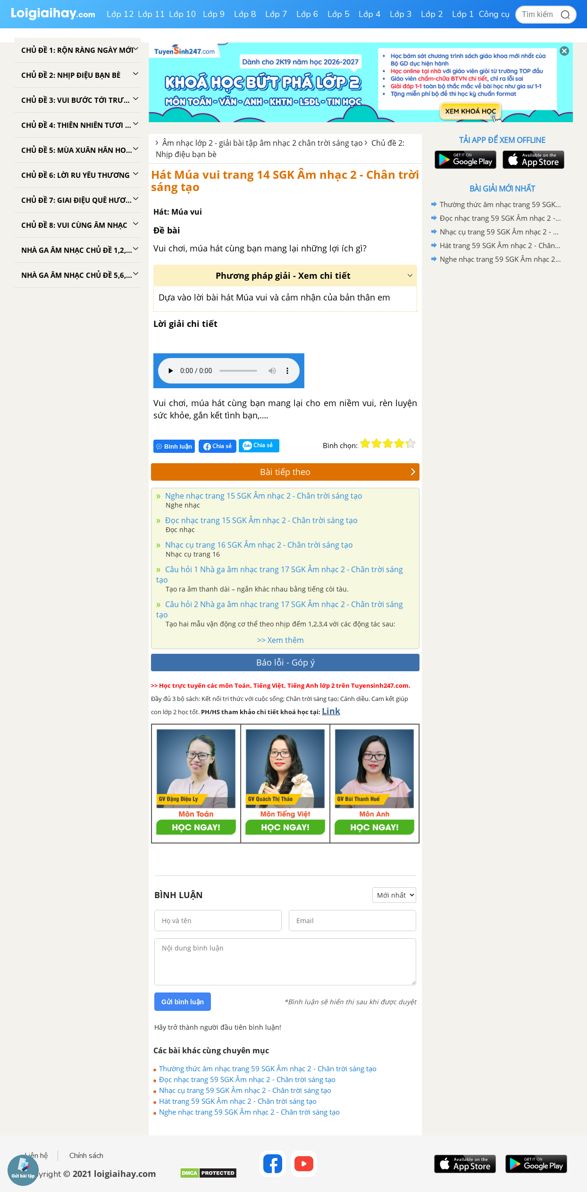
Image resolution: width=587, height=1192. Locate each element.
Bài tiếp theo (338, 471)
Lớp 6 (307, 14)
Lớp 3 (401, 14)
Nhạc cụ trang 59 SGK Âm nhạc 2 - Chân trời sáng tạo (245, 1090)
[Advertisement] (502, 416)
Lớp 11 (151, 14)
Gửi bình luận (182, 1002)
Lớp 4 (370, 14)
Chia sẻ (217, 446)
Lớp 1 (463, 14)
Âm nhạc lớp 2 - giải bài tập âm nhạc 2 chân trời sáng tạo (262, 143)
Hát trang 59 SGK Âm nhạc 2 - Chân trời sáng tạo (238, 1101)
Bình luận (174, 446)
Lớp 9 (214, 14)
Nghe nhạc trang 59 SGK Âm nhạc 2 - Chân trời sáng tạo (249, 1112)
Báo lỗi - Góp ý (285, 662)
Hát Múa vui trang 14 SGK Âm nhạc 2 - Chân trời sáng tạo (285, 180)
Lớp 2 (432, 14)
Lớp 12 (120, 14)
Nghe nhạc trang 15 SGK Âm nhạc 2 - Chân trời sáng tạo (262, 496)
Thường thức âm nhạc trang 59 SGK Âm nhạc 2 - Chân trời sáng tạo (268, 1068)
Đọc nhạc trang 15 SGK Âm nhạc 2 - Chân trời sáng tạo (260, 520)
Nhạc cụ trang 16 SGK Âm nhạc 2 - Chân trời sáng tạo (258, 545)
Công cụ (494, 14)
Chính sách (86, 1155)
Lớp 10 (182, 14)
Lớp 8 (245, 14)
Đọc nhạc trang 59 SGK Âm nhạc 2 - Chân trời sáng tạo (247, 1079)
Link (331, 711)
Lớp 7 (276, 14)
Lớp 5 (338, 14)
